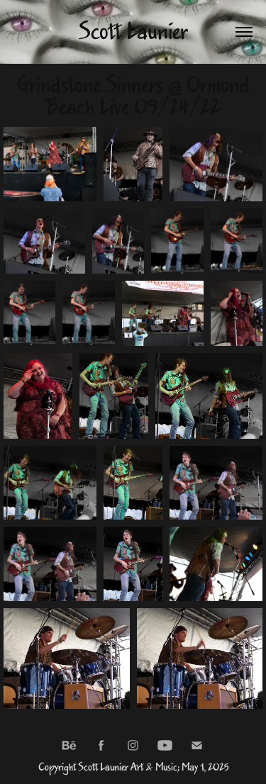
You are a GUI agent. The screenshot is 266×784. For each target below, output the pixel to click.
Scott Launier (133, 32)
